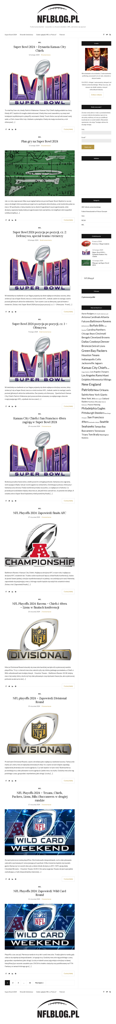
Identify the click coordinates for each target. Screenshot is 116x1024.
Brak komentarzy (46, 240)
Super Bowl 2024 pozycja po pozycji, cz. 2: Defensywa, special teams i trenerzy (39, 234)
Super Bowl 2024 (11, 35)
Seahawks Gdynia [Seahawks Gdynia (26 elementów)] (94, 422)
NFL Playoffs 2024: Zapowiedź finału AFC (39, 513)
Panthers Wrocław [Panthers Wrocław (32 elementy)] (94, 402)
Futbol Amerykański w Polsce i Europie (94, 211)
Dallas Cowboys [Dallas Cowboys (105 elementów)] (91, 341)
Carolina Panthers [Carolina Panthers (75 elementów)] (96, 329)
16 (30, 983)
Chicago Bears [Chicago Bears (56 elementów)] (88, 333)
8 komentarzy (46, 55)
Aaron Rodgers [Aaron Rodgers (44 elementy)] (88, 314)
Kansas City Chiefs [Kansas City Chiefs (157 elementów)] (94, 368)
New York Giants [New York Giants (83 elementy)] (98, 394)
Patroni (62, 35)
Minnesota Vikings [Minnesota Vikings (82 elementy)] (101, 379)
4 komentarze (46, 517)
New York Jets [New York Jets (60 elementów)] (88, 398)
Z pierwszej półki (88, 297)
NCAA (84, 220)
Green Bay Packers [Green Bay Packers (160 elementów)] (94, 351)
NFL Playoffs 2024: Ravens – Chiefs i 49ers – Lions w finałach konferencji (39, 605)
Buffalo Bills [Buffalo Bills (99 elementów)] (97, 325)
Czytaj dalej (68, 129)
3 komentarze (46, 145)
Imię (83, 129)
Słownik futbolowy (26, 35)
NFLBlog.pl (89, 278)
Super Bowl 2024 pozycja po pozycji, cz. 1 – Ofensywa (39, 325)
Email (84, 137)
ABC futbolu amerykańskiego (91, 207)
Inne (83, 216)
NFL (39, 42)
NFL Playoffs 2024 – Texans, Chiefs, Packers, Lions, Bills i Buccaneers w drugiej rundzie (39, 796)
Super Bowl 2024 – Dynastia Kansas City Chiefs (39, 48)
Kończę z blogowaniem (100, 244)
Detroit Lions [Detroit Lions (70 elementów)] (98, 346)
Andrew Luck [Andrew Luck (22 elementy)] (104, 314)
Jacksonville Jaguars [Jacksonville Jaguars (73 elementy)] (92, 363)
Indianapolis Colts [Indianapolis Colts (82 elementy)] (91, 359)
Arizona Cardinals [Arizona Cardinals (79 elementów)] (91, 317)
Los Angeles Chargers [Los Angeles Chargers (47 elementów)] (99, 372)
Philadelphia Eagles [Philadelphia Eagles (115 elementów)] (93, 408)
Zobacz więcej (96, 95)
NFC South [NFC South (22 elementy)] (99, 399)
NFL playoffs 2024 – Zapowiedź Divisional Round (40, 700)
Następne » (39, 983)
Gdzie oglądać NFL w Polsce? (46, 35)
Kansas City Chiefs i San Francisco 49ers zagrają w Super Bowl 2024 (39, 420)
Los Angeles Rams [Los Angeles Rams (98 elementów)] (92, 375)
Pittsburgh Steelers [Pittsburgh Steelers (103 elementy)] (93, 412)
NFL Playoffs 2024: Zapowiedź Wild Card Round (39, 893)
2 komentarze (46, 612)
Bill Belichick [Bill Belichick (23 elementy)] (85, 326)
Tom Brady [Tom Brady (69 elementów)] (93, 434)
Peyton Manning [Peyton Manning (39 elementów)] (94, 405)
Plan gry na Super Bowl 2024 (39, 141)
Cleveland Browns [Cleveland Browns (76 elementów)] (100, 337)
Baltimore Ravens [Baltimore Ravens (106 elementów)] (100, 321)
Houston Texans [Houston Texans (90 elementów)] (90, 355)
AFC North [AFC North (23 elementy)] (97, 314)
